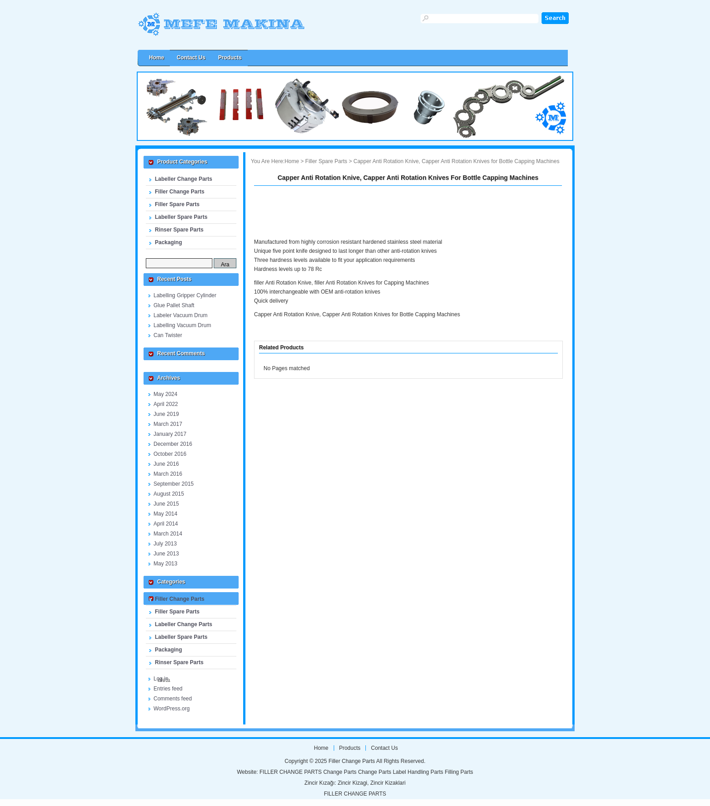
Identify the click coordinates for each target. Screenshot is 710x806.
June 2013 (166, 553)
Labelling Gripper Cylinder (185, 295)
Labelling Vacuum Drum (182, 325)
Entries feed (168, 688)
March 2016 (168, 474)
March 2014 (168, 534)
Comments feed (173, 698)
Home (291, 161)
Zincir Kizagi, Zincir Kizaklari (372, 783)
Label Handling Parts (418, 772)
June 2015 (166, 504)
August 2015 (169, 494)
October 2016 (170, 454)
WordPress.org (172, 708)
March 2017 (168, 424)
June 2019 (166, 414)
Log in (161, 679)
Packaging (168, 242)
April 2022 (166, 404)
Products (230, 57)
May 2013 (166, 563)
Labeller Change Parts (183, 179)
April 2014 (166, 524)
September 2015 (174, 484)
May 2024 (166, 394)
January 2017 (170, 434)
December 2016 (173, 444)
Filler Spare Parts (177, 204)
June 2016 (166, 464)
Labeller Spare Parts (181, 217)
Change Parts (339, 772)
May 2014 (166, 514)
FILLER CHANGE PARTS (290, 772)
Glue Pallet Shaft (174, 305)
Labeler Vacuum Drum (180, 315)
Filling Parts (459, 772)
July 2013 (165, 544)
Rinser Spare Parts (179, 230)
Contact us (191, 57)
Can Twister (168, 335)
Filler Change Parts (239, 28)
